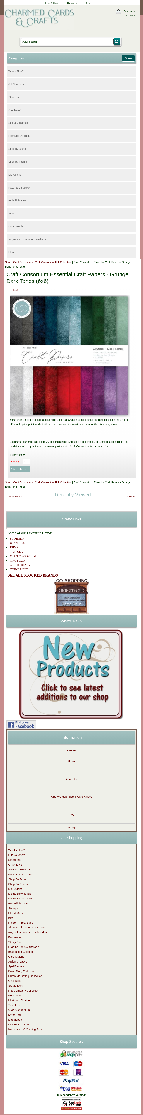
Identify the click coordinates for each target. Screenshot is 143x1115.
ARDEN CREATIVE (21, 565)
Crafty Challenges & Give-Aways (71, 796)
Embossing (15, 937)
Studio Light (15, 985)
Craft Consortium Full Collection (53, 262)
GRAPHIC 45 (17, 543)
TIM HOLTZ (17, 551)
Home (71, 761)
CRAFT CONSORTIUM (23, 556)
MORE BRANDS (19, 1024)
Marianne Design (19, 1000)
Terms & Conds (52, 3)
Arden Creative (17, 961)
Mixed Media (15, 226)
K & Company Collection (23, 990)
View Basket (129, 11)
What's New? (16, 71)
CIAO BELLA (17, 560)
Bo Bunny (14, 995)
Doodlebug (15, 1019)
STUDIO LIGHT (19, 569)
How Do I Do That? (19, 135)
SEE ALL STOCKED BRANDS (33, 575)
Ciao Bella (14, 980)
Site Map (71, 828)
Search (89, 3)
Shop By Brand (17, 148)
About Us (71, 779)
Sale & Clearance (18, 122)
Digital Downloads (19, 893)
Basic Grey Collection (21, 971)
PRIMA (14, 547)
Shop (8, 262)
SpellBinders (16, 966)
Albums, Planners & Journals (26, 927)
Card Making (16, 956)
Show (128, 58)
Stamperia (14, 97)
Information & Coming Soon (25, 1029)
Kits (10, 917)
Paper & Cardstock (19, 187)
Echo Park (14, 1014)
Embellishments (17, 200)
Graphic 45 (14, 110)
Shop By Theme (17, 161)
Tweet (15, 290)
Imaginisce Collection (21, 951)
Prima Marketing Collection (25, 976)
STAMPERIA (17, 538)
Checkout (130, 15)
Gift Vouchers (16, 84)
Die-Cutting (14, 174)
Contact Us (72, 3)
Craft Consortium (23, 262)
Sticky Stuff (15, 942)
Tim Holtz (14, 1005)
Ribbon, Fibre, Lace (20, 922)
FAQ (72, 814)
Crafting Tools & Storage (23, 946)
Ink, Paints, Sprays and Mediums (27, 239)
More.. (12, 252)
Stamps (12, 213)
